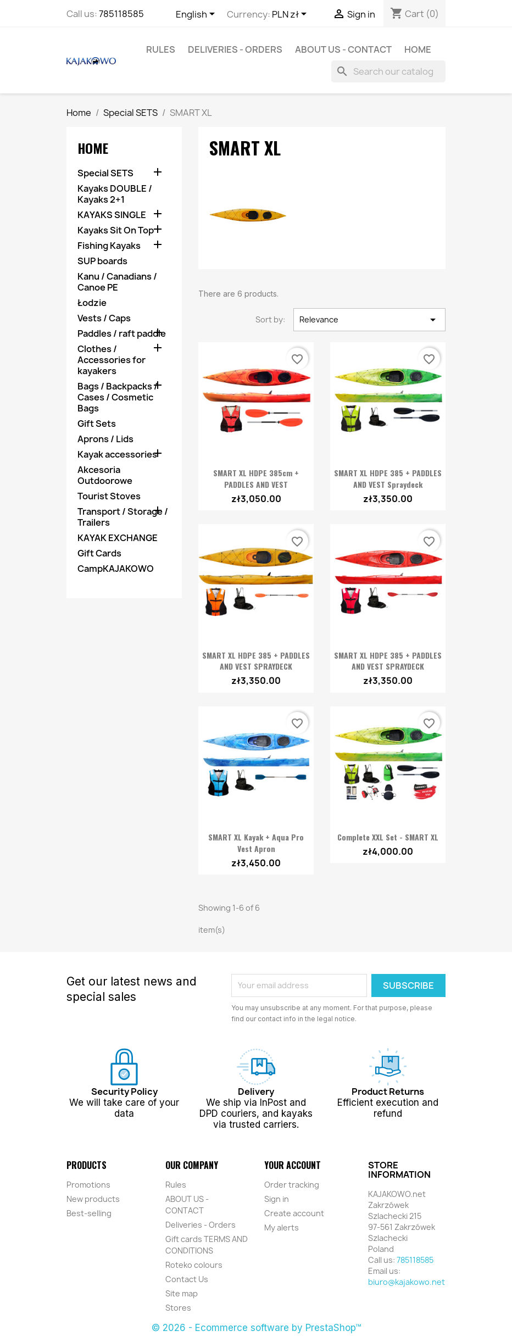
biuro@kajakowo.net (406, 1282)
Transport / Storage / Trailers (122, 517)
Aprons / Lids (105, 439)
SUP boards (102, 261)
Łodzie (92, 303)
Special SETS (105, 173)
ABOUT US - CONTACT (343, 49)
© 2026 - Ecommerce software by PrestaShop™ (256, 1327)
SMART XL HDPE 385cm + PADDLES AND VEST (256, 478)
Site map (181, 1293)
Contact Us (186, 1279)
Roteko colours (193, 1265)
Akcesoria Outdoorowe (104, 475)
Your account (292, 1165)
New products (93, 1199)
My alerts (281, 1227)
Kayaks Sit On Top (115, 230)
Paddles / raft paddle (121, 333)
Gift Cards (99, 553)
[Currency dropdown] (291, 14)
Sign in (276, 1199)
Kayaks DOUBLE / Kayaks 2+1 (114, 194)
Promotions (88, 1184)
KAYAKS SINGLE (111, 215)
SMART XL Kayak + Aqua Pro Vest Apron (256, 842)
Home (417, 49)
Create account (294, 1213)
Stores (178, 1307)
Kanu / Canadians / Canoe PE (117, 282)
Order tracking (291, 1184)
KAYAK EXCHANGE (117, 538)
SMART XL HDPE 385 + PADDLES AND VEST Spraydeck (388, 478)
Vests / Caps (104, 318)
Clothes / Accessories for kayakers (111, 360)
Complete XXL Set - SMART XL (387, 837)
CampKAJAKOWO (115, 569)
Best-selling (89, 1213)
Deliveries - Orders (235, 49)
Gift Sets (96, 424)
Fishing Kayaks (109, 246)
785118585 (121, 14)
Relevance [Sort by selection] (369, 319)
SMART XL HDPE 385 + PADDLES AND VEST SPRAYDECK (256, 660)
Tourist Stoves (109, 496)
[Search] (388, 71)
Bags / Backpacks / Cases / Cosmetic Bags (117, 397)
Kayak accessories (117, 454)
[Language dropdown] (197, 14)
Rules (160, 49)
